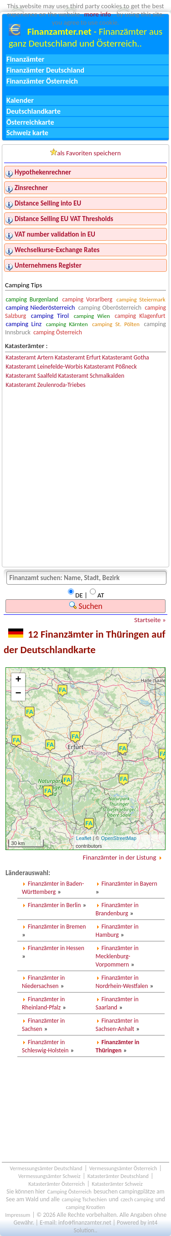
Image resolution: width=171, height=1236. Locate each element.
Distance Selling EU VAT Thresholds (64, 219)
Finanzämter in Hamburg (117, 931)
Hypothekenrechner (43, 172)
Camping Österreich (69, 1191)
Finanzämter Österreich (42, 81)
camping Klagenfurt (140, 316)
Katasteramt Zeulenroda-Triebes (45, 385)
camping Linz (23, 324)
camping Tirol (50, 316)
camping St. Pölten (116, 324)
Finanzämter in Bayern (129, 883)
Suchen (85, 606)
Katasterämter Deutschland (118, 1176)
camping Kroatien (85, 1207)
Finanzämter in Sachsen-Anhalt (117, 1025)
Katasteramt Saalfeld (31, 376)
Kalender (20, 100)
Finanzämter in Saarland (117, 1003)
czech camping (136, 1199)
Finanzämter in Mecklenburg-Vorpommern (117, 956)
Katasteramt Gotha (125, 357)
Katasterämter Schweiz (117, 1183)
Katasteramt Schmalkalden (91, 376)
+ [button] (18, 680)
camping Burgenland (31, 299)
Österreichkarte (30, 122)
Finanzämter (25, 59)
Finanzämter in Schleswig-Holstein (45, 1046)
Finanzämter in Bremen (57, 926)
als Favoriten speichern (85, 152)
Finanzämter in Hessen (56, 948)
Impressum (17, 1214)
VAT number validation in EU (55, 234)
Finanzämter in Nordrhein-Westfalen (122, 982)
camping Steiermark (140, 299)
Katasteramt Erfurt (78, 357)
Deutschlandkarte (33, 111)
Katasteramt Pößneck (110, 366)
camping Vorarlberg (87, 299)
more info (97, 14)
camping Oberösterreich (110, 308)
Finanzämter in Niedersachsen (43, 982)
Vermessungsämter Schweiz (49, 1176)
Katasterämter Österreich (56, 1183)
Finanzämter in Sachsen (43, 1025)
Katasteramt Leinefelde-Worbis (44, 366)
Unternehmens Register (48, 265)
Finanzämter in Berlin (54, 905)
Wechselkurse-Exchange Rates (57, 250)
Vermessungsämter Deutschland (46, 1168)
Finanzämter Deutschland (45, 70)
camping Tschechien (84, 1199)
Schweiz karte (27, 132)
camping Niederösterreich (40, 307)
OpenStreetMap (118, 838)
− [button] (18, 694)
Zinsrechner (31, 188)
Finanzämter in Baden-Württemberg (53, 888)
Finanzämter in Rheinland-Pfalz (43, 1003)
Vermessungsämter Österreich (123, 1168)
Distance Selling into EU (48, 203)
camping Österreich (57, 332)
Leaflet (83, 838)
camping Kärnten (67, 324)
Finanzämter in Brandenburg (117, 909)
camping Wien (92, 315)
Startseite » (150, 620)
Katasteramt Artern (29, 357)
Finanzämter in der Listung (119, 857)
